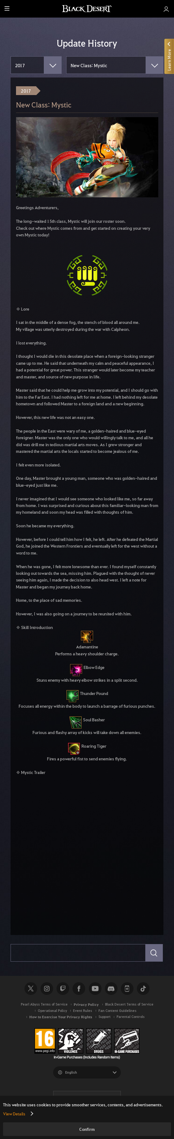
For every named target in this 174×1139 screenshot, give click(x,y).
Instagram (46, 988)
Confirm (87, 1129)
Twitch (62, 988)
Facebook (78, 988)
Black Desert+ (127, 988)
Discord (111, 988)
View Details (14, 1113)
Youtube (95, 988)
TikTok (143, 988)
